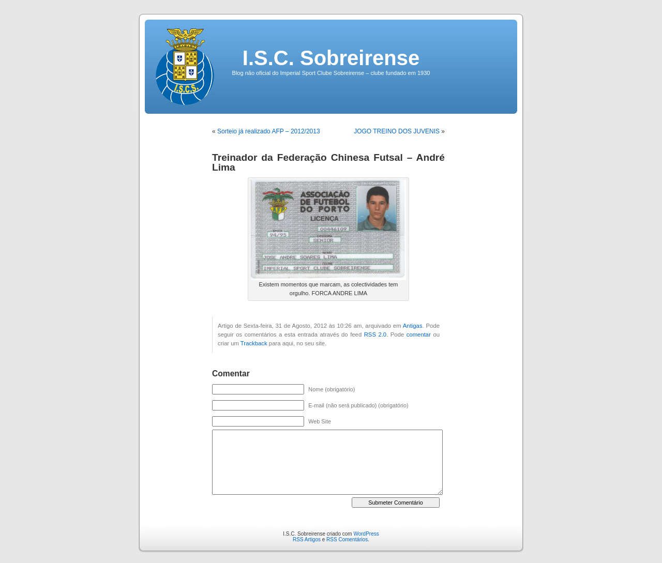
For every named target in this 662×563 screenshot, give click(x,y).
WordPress (366, 534)
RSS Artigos (307, 539)
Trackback (253, 343)
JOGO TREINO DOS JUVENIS (397, 131)
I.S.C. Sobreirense (331, 58)
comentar (419, 334)
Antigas (413, 326)
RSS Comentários (347, 539)
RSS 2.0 (375, 334)
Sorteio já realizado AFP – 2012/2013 (268, 131)
